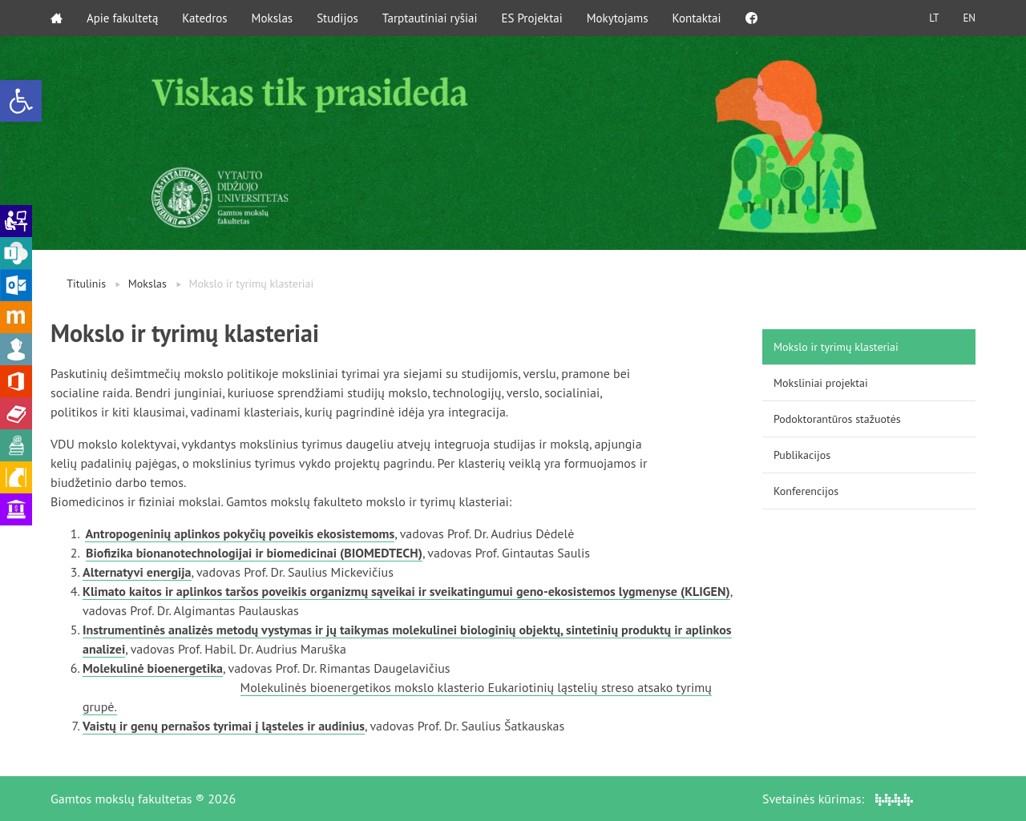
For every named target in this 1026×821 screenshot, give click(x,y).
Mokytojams (617, 18)
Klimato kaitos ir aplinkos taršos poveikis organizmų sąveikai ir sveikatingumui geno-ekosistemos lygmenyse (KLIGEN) (406, 591)
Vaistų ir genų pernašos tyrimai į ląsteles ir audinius (224, 726)
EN (969, 18)
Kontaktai (697, 18)
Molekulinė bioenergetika (153, 668)
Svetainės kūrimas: (837, 799)
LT (934, 18)
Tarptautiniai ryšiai (430, 18)
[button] (21, 101)
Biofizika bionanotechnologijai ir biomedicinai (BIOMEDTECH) (254, 553)
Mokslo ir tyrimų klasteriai (836, 347)
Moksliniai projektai (821, 383)
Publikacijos (802, 455)
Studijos (337, 18)
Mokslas (272, 18)
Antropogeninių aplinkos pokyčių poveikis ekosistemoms (239, 533)
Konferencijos (806, 491)
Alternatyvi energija (137, 572)
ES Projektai (532, 18)
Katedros (204, 18)
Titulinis (86, 283)
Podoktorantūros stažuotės (837, 419)
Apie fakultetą (122, 18)
